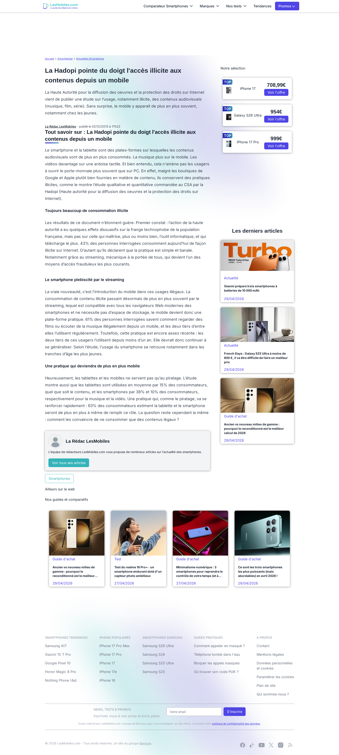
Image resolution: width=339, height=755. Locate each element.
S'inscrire (234, 711)
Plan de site (266, 685)
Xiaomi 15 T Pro (58, 654)
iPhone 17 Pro (110, 654)
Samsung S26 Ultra (158, 646)
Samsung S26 (153, 654)
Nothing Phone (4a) (61, 680)
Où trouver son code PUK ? (216, 672)
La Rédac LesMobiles (60, 126)
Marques (209, 6)
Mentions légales (270, 654)
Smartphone (65, 58)
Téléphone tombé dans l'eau (217, 654)
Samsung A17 (56, 646)
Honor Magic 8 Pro (60, 672)
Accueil (49, 58)
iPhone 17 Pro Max (114, 646)
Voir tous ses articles (69, 463)
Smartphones (59, 478)
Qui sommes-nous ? (273, 694)
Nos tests (236, 6)
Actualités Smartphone (90, 58)
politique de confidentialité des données (236, 723)
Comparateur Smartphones (168, 6)
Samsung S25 (153, 672)
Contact (263, 646)
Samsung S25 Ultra (158, 663)
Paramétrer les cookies (275, 677)
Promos (286, 6)
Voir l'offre (276, 92)
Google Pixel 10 (57, 663)
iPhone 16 (107, 680)
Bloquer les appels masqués (217, 663)
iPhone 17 (107, 663)
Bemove (145, 743)
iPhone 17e (108, 672)
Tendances (262, 6)
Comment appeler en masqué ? (219, 646)
